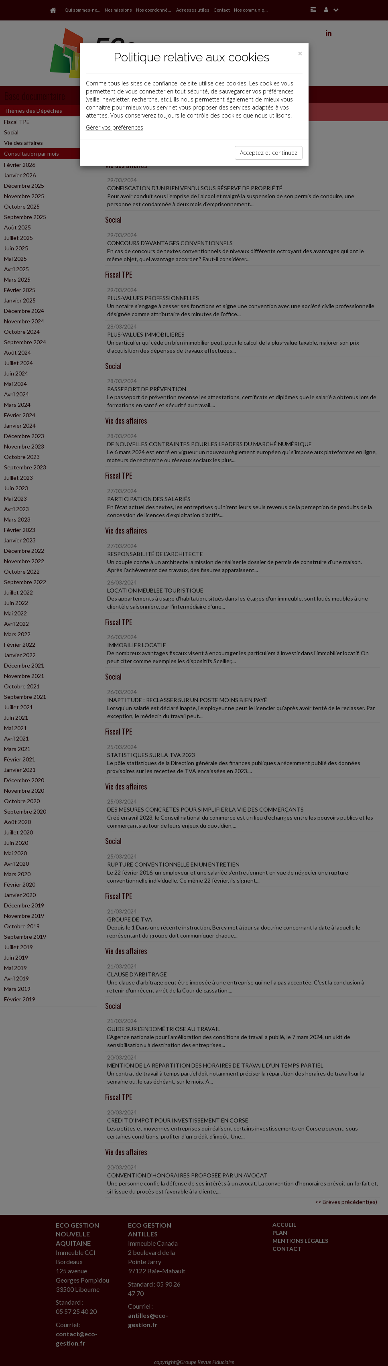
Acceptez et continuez (268, 152)
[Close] (300, 53)
